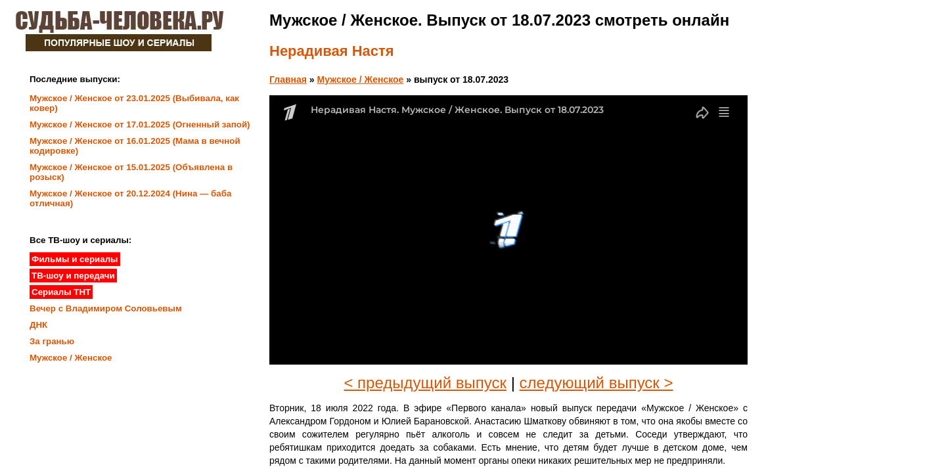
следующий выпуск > (596, 383)
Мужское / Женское (360, 79)
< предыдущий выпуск (425, 383)
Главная (288, 79)
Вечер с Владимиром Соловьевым (106, 308)
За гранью (52, 341)
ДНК (38, 325)
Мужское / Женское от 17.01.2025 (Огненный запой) (140, 124)
